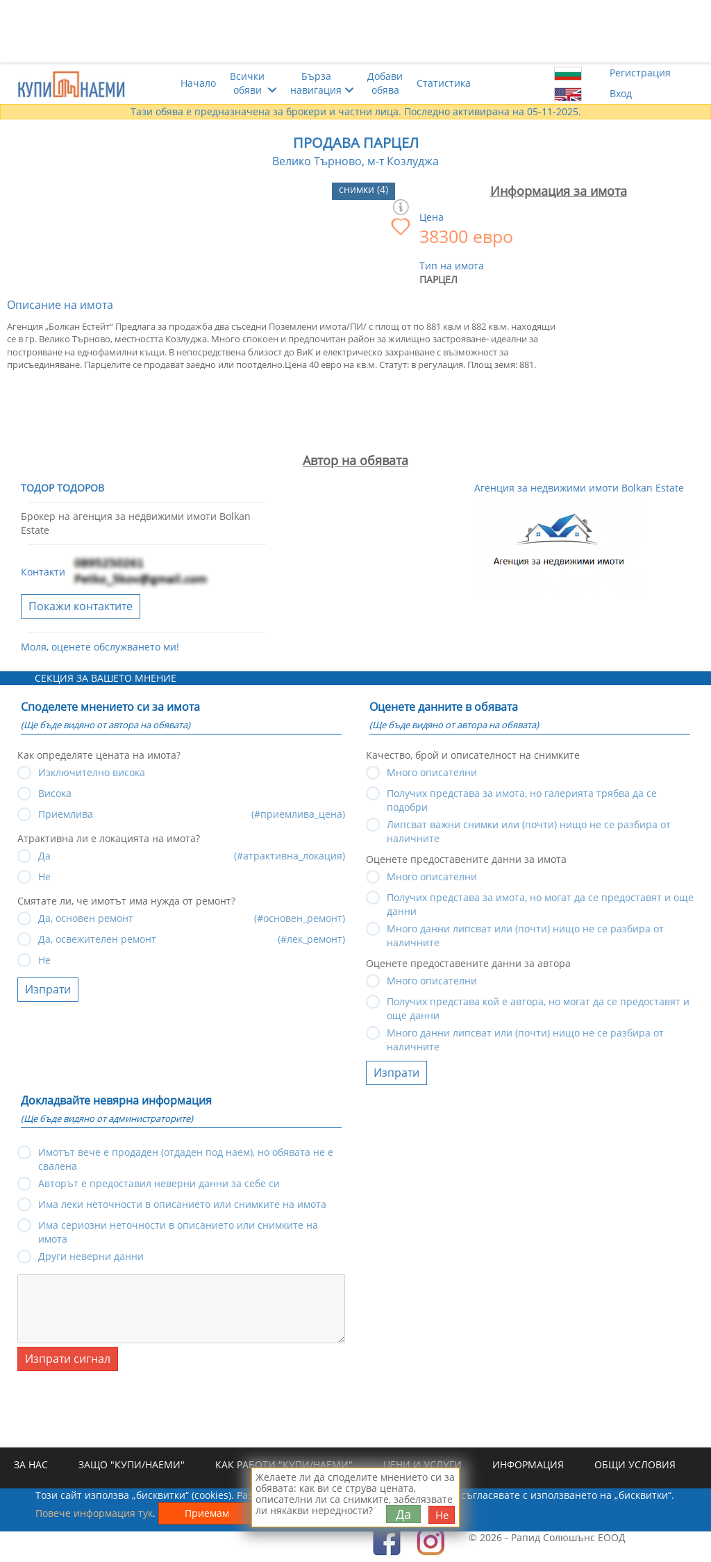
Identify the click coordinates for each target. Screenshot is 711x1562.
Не (44, 959)
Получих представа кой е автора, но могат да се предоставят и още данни (538, 1003)
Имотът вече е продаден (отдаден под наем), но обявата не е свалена (185, 1154)
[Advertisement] (355, 31)
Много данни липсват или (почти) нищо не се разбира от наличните (525, 930)
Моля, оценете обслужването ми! (100, 646)
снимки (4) (363, 189)
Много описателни (432, 772)
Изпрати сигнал (67, 1358)
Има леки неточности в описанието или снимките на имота (182, 1204)
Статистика (444, 83)
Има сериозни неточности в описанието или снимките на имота (178, 1227)
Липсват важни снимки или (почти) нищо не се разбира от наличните (529, 826)
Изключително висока (91, 772)
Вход (621, 93)
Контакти (43, 572)
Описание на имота (60, 304)
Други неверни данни (91, 1256)
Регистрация (640, 72)
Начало (198, 83)
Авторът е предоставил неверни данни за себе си (159, 1183)
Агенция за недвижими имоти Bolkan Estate (579, 487)
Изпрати (48, 989)
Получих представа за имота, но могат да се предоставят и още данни (540, 899)
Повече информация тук (94, 1513)
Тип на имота (451, 265)
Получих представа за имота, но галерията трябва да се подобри (522, 795)
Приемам (207, 1513)
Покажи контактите (80, 606)
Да (403, 1514)
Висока (55, 793)
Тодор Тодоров (62, 487)
